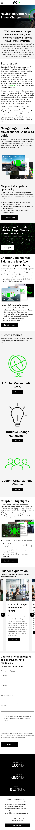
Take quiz (7, 248)
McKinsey (12, 85)
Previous (3, 615)
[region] (17, 813)
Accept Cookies (17, 825)
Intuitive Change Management (17, 434)
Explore (17, 392)
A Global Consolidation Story (17, 385)
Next (32, 615)
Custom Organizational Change (17, 482)
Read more (15, 639)
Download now (9, 217)
